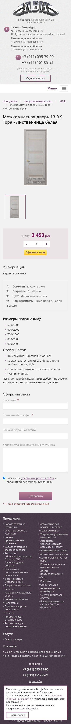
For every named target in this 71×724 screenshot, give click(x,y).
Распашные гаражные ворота (18, 594)
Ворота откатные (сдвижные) (15, 525)
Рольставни (12, 602)
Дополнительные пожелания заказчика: (29, 445)
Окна (43, 577)
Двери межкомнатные (18, 585)
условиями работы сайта (37, 478)
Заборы (9, 589)
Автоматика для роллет (54, 550)
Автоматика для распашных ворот (51, 525)
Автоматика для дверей (54, 554)
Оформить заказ (35, 252)
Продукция (11, 518)
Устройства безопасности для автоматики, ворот (51, 543)
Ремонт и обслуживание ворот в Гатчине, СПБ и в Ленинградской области (18, 559)
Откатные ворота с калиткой (16, 532)
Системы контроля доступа (51, 596)
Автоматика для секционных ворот (16, 624)
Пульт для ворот (49, 530)
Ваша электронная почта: (20, 430)
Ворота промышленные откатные (14, 540)
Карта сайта (35, 681)
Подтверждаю (17, 714)
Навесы (9, 613)
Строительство (49, 584)
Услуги (8, 634)
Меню (52, 88)
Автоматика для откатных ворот (14, 618)
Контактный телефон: (18, 415)
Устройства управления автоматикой (54, 535)
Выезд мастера (13, 639)
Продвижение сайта (29, 720)
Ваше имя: (11, 400)
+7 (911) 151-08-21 (38, 62)
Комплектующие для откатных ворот (52, 565)
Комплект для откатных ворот (54, 559)
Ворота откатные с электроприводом (16, 548)
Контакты (10, 646)
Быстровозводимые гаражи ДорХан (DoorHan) (52, 604)
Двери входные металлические (14, 580)
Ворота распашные (16, 599)
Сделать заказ (35, 78)
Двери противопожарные (51, 572)
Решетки (45, 581)
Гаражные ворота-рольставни (16, 608)
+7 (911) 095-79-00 (38, 56)
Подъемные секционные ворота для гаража (16, 572)
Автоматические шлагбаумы (50, 590)
